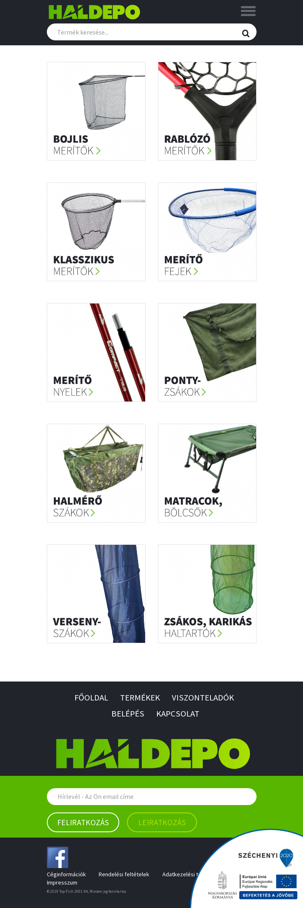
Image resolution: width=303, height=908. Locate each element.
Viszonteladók (203, 697)
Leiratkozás (162, 822)
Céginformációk (66, 874)
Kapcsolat (177, 714)
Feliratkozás (83, 822)
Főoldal (91, 697)
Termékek (140, 697)
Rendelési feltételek (124, 874)
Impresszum (62, 882)
